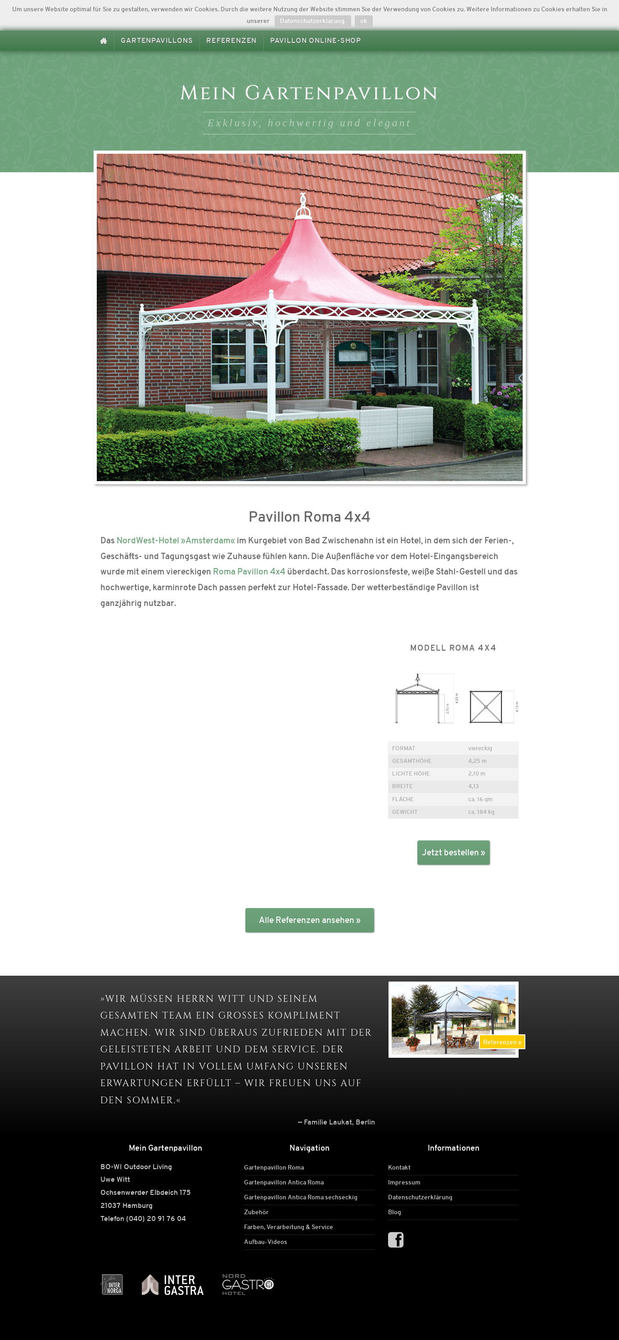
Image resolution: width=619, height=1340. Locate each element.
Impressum (404, 1183)
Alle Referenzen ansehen (306, 920)
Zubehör (256, 1212)
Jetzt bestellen (450, 852)
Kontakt (399, 1168)
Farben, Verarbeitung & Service (288, 1227)
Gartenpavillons (157, 40)
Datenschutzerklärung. (313, 21)
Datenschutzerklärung (420, 1197)
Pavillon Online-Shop (315, 40)
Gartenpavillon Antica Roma (284, 1183)
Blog (394, 1212)
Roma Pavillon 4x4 (249, 571)
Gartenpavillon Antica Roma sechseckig (300, 1197)
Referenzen (231, 40)
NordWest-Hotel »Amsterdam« (176, 540)
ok (363, 21)
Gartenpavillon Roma (274, 1168)
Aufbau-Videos (265, 1242)
